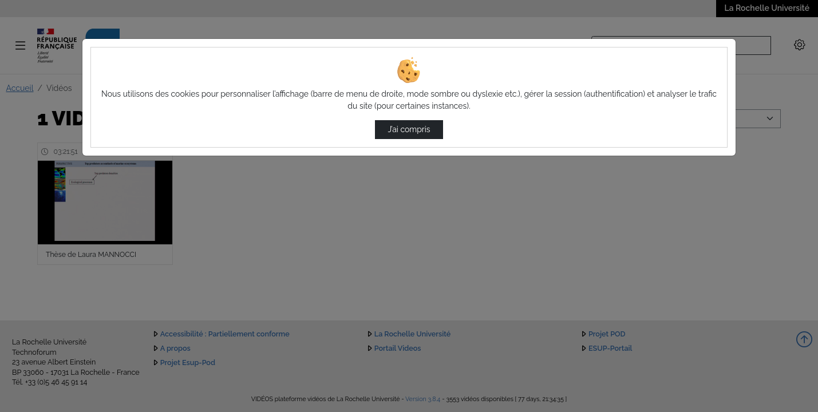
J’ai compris (409, 129)
